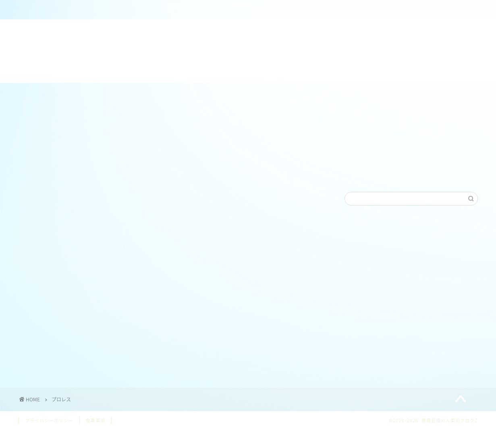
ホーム (67, 10)
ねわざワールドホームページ (261, 10)
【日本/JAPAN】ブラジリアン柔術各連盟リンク (358, 13)
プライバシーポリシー (49, 420)
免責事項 (95, 420)
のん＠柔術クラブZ (164, 10)
